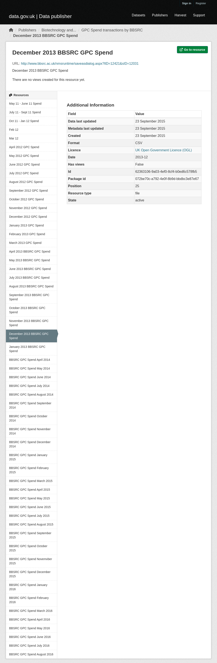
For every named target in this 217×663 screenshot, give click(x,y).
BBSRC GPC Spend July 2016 (29, 645)
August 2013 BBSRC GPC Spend (31, 286)
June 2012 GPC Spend (24, 164)
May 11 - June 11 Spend (25, 103)
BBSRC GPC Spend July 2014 (29, 386)
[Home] (11, 30)
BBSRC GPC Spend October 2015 (28, 548)
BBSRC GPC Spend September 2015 (30, 535)
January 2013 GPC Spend (26, 225)
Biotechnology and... (59, 30)
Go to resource (192, 49)
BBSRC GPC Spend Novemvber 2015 (30, 561)
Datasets (138, 15)
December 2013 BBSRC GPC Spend (45, 36)
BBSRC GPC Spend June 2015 (30, 507)
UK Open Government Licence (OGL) (163, 150)
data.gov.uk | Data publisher (40, 16)
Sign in (186, 3)
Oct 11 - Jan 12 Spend (24, 121)
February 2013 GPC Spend (27, 234)
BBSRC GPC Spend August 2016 (31, 654)
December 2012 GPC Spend (28, 216)
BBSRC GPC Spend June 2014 (30, 377)
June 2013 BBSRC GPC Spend (30, 269)
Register (201, 3)
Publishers (160, 15)
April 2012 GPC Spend (24, 147)
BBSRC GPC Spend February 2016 (29, 600)
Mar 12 (13, 138)
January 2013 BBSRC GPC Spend (27, 349)
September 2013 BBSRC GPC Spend (29, 297)
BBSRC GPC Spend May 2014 (29, 368)
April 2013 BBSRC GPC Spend (29, 251)
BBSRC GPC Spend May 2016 (29, 628)
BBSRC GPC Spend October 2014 (28, 418)
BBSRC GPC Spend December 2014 (29, 444)
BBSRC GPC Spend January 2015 (28, 457)
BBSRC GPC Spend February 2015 (29, 470)
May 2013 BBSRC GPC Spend (29, 260)
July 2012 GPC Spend (24, 173)
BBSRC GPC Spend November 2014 (29, 431)
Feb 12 (13, 129)
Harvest (180, 15)
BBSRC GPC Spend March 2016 (31, 610)
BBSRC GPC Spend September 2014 (30, 405)
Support (199, 15)
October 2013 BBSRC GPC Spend (27, 310)
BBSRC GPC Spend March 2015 (31, 481)
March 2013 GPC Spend (25, 242)
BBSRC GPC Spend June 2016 (30, 637)
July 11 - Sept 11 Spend (25, 112)
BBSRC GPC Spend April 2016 (29, 619)
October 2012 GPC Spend (26, 199)
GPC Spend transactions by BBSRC (112, 30)
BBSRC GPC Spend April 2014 (29, 359)
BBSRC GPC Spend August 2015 (31, 524)
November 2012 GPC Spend (28, 208)
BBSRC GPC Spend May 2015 (29, 498)
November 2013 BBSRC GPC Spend (29, 323)
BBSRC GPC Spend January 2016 (28, 587)
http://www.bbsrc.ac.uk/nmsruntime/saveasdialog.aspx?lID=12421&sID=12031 (80, 63)
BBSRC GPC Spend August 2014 (31, 394)
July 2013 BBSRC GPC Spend (29, 277)
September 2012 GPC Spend (28, 190)
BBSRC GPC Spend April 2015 (29, 489)
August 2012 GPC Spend (25, 182)
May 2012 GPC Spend (24, 155)
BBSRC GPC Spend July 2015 (29, 515)
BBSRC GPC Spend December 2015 (29, 574)
